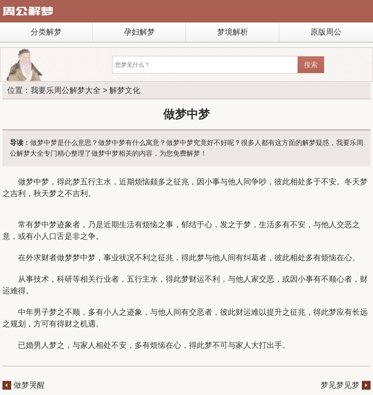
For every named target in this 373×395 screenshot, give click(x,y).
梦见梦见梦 (340, 385)
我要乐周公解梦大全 (66, 90)
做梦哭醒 (29, 385)
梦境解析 (232, 32)
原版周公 (325, 32)
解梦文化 (124, 90)
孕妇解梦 (139, 32)
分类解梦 (46, 32)
